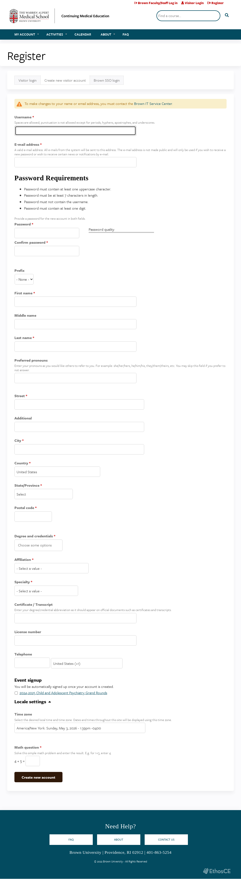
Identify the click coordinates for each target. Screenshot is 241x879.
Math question (26, 747)
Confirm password (29, 242)
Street (19, 395)
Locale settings (30, 701)
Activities (54, 34)
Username (22, 117)
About (106, 34)
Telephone (23, 654)
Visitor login (28, 80)
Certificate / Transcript (33, 604)
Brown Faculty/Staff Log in (158, 3)
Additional (23, 418)
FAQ (126, 34)
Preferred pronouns (31, 360)
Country (21, 463)
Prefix (19, 270)
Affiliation (22, 559)
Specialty (22, 581)
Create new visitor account (67, 81)
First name (23, 293)
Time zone (23, 714)
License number (27, 631)
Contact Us (166, 839)
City (17, 440)
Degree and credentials (33, 536)
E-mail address (26, 144)
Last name (23, 337)
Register (217, 3)
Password (22, 224)
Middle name (25, 315)
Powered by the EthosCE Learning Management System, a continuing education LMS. (217, 870)
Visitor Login (194, 3)
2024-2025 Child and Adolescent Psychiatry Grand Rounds (63, 692)
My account (24, 34)
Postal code (24, 507)
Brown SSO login (107, 80)
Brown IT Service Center (153, 103)
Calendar (82, 34)
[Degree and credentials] (39, 545)
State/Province (26, 485)
